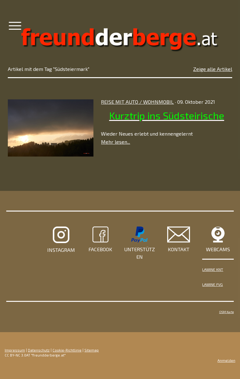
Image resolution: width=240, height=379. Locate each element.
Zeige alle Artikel (212, 69)
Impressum (15, 350)
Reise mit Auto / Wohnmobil (137, 102)
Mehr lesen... (115, 142)
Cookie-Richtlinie (67, 350)
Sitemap (91, 350)
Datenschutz (39, 350)
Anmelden (226, 360)
